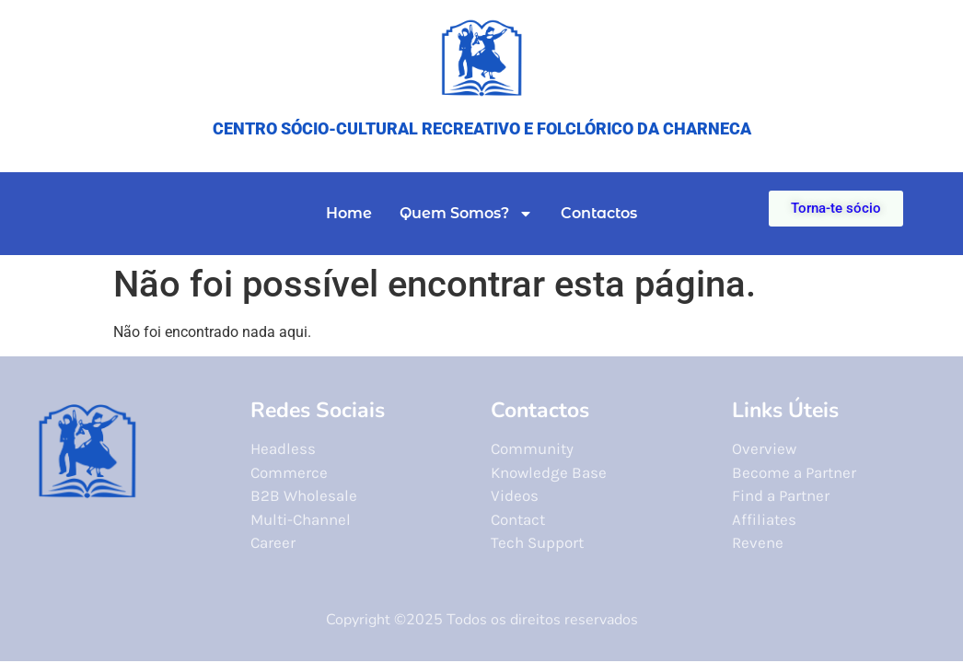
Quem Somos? (466, 213)
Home (349, 213)
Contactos (599, 213)
